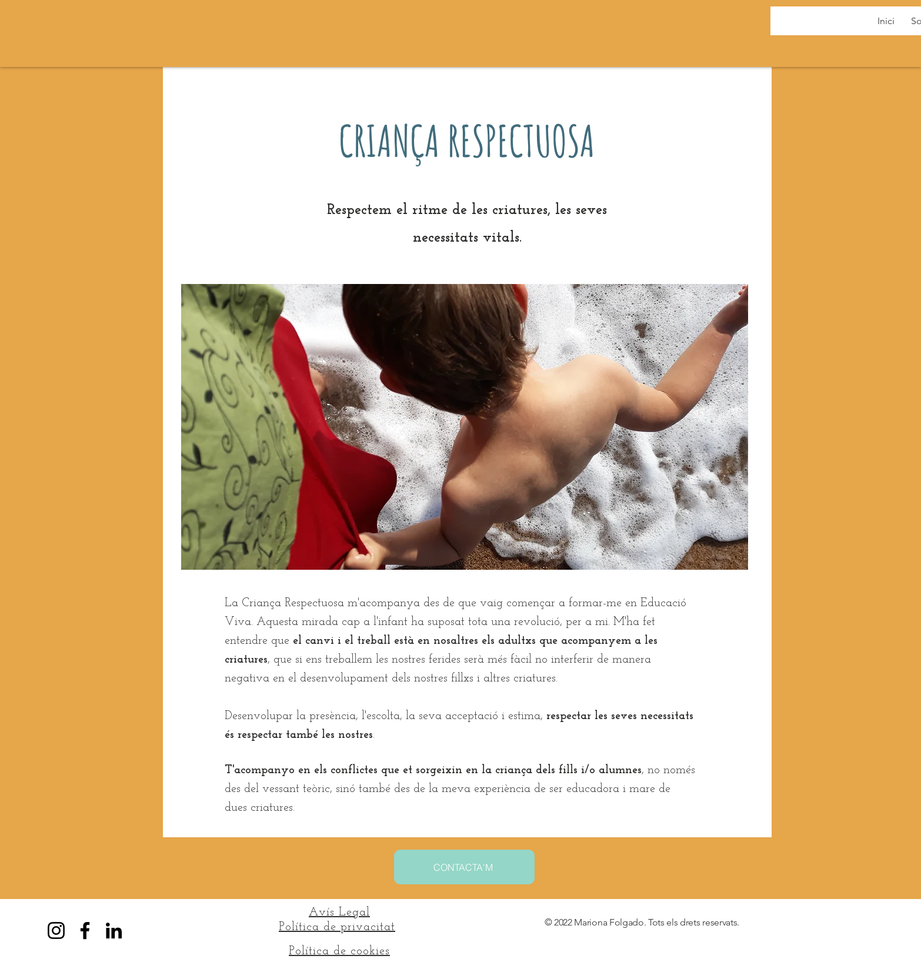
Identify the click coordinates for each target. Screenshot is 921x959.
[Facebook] (85, 930)
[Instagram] (56, 930)
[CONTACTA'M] (464, 867)
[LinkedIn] (113, 930)
